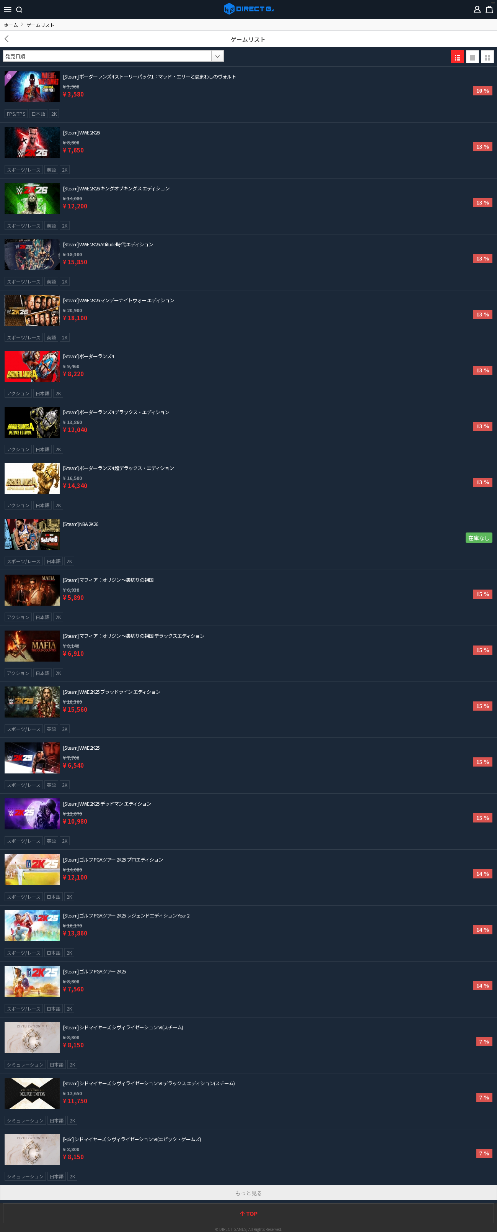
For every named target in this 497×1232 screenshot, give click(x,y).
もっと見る (248, 1193)
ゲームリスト (248, 39)
